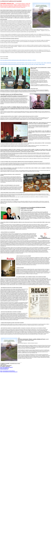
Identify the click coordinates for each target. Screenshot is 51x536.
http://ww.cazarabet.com (4, 368)
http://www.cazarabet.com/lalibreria (6, 367)
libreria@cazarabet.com (4, 369)
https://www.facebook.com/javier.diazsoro (7, 370)
